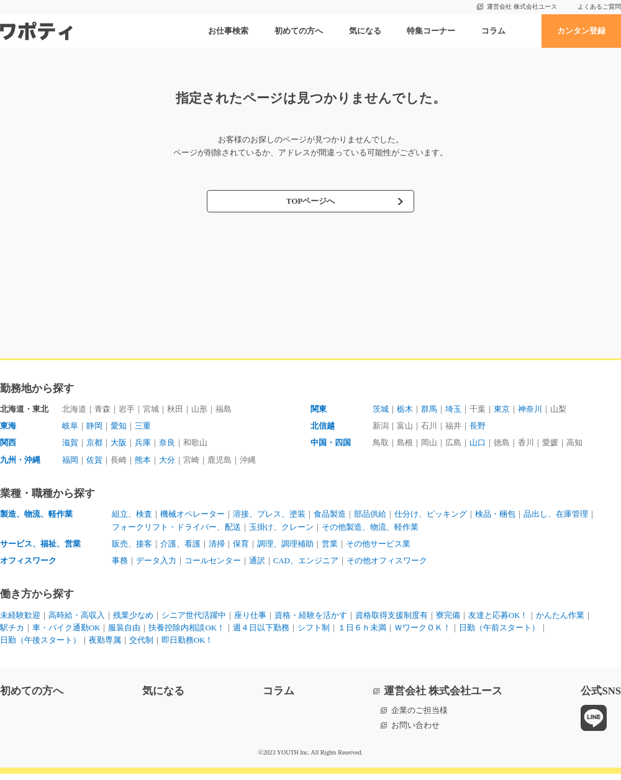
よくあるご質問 (599, 6)
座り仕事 (250, 620)
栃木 (405, 409)
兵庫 (143, 444)
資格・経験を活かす (310, 620)
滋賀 (70, 444)
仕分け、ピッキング (430, 517)
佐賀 (94, 461)
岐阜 (70, 427)
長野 (477, 427)
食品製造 (330, 517)
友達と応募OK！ (498, 620)
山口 (477, 444)
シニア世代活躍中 (193, 620)
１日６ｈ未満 (362, 633)
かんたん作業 (561, 620)
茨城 (381, 409)
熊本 (143, 461)
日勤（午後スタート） (40, 646)
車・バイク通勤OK (66, 633)
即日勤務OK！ (187, 646)
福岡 (70, 461)
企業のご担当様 (419, 717)
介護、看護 (180, 547)
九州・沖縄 (20, 461)
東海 (8, 427)
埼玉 (453, 409)
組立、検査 (132, 517)
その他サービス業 (378, 547)
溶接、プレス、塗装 (269, 517)
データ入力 (156, 564)
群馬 (429, 409)
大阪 (119, 444)
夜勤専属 (105, 646)
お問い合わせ (415, 731)
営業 (330, 547)
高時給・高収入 (76, 620)
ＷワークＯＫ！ (423, 633)
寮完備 (448, 620)
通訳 (257, 564)
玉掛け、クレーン (281, 530)
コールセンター (212, 564)
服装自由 (125, 633)
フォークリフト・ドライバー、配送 (176, 530)
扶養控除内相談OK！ (187, 633)
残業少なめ (133, 620)
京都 (94, 444)
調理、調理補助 (285, 547)
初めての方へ (298, 30)
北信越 (322, 427)
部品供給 (370, 517)
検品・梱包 (495, 517)
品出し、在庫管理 (556, 517)
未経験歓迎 (20, 620)
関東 (318, 409)
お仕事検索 (228, 30)
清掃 (217, 547)
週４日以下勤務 (261, 633)
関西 (8, 444)
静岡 (94, 427)
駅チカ (12, 633)
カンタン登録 (581, 30)
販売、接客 (132, 547)
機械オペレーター (192, 517)
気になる (365, 30)
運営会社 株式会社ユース (522, 6)
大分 (167, 461)
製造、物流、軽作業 (36, 517)
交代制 (141, 646)
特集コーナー (431, 30)
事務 (120, 564)
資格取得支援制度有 (391, 620)
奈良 (167, 444)
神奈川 (530, 409)
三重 (143, 427)
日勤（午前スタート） (500, 633)
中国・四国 (330, 444)
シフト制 (314, 633)
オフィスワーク (28, 564)
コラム (493, 30)
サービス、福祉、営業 (40, 547)
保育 (241, 547)
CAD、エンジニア (306, 564)
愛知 (119, 427)
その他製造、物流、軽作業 (370, 530)
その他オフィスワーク (387, 564)
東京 (502, 409)
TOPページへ (310, 202)
